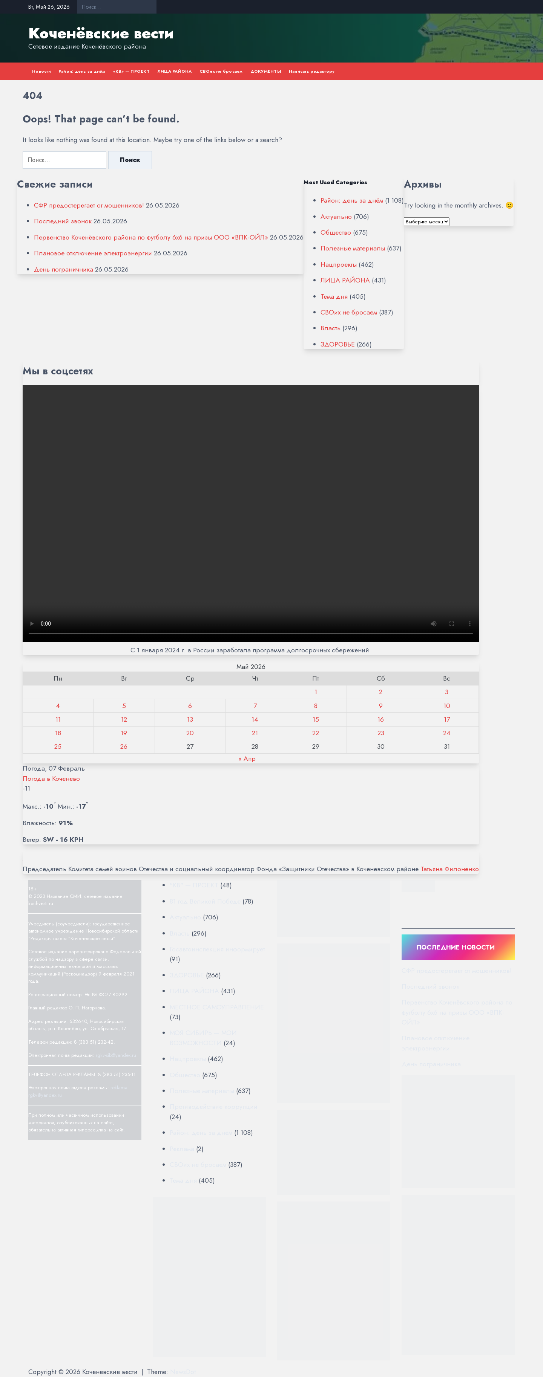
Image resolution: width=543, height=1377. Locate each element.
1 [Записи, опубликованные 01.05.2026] (315, 692)
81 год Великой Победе (205, 901)
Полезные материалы (353, 248)
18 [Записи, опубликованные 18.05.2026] (58, 733)
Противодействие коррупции (214, 1106)
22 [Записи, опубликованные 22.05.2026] (315, 733)
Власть (331, 328)
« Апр (247, 758)
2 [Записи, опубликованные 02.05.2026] (380, 692)
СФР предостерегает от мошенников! (89, 205)
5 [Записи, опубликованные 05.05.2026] (124, 706)
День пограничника (63, 269)
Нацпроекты (339, 264)
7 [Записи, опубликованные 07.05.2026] (255, 706)
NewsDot (183, 1372)
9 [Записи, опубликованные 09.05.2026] (381, 706)
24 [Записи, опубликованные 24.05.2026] (447, 733)
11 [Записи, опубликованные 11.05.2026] (58, 719)
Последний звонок (63, 221)
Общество (336, 232)
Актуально (336, 216)
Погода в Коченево (51, 778)
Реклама (182, 1149)
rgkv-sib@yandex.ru (116, 1055)
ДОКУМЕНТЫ (265, 71)
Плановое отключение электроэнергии (93, 253)
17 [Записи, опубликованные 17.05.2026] (447, 719)
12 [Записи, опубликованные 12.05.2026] (124, 719)
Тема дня (334, 296)
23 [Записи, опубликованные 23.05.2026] (380, 733)
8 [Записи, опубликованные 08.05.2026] (316, 706)
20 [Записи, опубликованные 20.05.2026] (190, 733)
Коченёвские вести (100, 33)
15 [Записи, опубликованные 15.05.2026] (316, 719)
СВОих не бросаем (221, 71)
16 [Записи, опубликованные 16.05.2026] (380, 719)
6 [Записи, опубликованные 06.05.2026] (190, 706)
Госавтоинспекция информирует (217, 949)
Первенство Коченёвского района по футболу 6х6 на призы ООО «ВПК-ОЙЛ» (151, 237)
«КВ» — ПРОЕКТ (131, 71)
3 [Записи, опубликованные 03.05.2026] (446, 692)
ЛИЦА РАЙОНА (174, 71)
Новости (41, 71)
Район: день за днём (82, 71)
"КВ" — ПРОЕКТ (194, 885)
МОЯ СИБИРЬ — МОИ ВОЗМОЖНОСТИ (203, 1037)
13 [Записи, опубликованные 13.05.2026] (190, 719)
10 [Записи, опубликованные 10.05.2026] (446, 706)
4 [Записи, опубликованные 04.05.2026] (58, 706)
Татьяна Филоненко (449, 869)
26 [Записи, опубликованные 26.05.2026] (123, 746)
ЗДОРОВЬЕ (338, 344)
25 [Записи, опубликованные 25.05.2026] (57, 746)
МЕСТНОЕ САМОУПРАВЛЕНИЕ (217, 1007)
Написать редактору (312, 71)
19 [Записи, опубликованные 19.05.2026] (124, 733)
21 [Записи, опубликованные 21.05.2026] (255, 733)
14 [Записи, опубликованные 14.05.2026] (255, 719)
